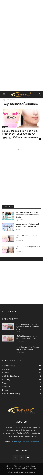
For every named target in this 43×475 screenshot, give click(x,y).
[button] (4, 94)
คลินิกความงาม (17, 466)
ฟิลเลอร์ (33, 466)
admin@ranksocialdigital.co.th (26, 441)
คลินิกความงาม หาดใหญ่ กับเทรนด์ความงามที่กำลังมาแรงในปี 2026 (27, 225)
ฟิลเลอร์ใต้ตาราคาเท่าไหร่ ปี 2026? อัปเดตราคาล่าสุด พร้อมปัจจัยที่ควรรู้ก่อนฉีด (28, 214)
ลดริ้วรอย (5, 127)
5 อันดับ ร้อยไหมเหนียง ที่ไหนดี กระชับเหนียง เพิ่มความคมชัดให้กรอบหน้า (20, 132)
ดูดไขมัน (17, 468)
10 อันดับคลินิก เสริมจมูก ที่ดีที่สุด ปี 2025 (28, 247)
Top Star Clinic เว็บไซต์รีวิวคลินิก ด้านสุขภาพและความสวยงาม (20, 137)
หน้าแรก (8, 466)
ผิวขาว (27, 466)
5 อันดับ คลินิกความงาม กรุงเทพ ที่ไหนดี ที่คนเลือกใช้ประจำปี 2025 (26, 337)
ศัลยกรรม (33, 468)
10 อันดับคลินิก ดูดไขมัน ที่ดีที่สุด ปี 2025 (27, 236)
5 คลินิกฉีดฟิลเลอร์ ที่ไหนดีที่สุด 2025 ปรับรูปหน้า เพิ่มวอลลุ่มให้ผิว (28, 348)
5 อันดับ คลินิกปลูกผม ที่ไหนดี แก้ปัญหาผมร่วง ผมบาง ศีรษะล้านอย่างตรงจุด (27, 326)
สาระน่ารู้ (10, 468)
